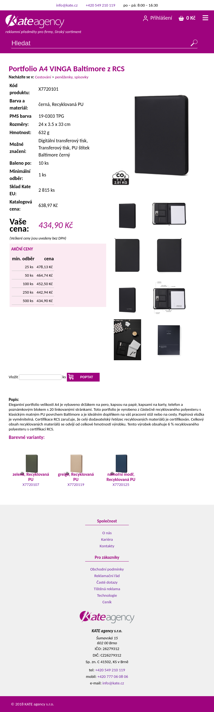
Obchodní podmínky (107, 569)
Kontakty (107, 545)
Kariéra (107, 539)
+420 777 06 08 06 (112, 676)
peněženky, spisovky (71, 77)
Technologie (107, 595)
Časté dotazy (107, 582)
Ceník (107, 601)
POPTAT (86, 377)
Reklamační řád (107, 575)
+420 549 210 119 (100, 5)
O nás (107, 532)
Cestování (43, 77)
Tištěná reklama (107, 588)
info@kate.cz (67, 5)
